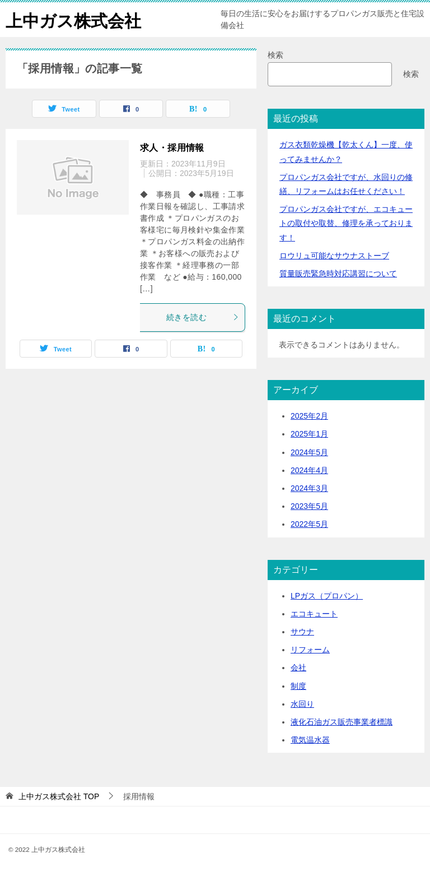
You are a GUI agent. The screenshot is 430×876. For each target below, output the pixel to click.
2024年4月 (309, 470)
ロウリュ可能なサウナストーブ (334, 255)
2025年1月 (309, 433)
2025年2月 (309, 415)
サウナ (302, 631)
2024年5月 (309, 452)
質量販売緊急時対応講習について (338, 273)
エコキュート (314, 613)
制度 (298, 686)
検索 (275, 54)
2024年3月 (309, 488)
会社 (298, 667)
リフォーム (310, 649)
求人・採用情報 (172, 147)
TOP (58, 796)
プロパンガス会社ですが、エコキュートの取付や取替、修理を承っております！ (346, 223)
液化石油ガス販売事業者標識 (341, 721)
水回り (302, 703)
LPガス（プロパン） (327, 595)
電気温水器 (310, 739)
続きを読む (202, 317)
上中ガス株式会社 (73, 19)
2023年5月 (309, 506)
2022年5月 (309, 524)
